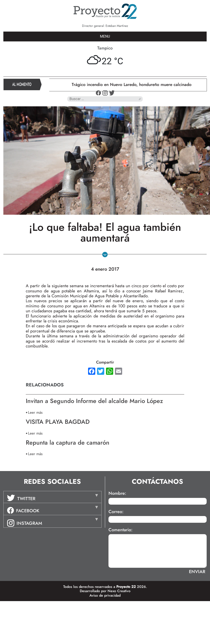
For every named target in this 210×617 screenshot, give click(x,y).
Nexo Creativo (119, 590)
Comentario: (120, 529)
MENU (105, 36)
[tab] (52, 497)
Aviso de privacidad (105, 595)
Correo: (115, 511)
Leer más (35, 412)
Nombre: (117, 493)
